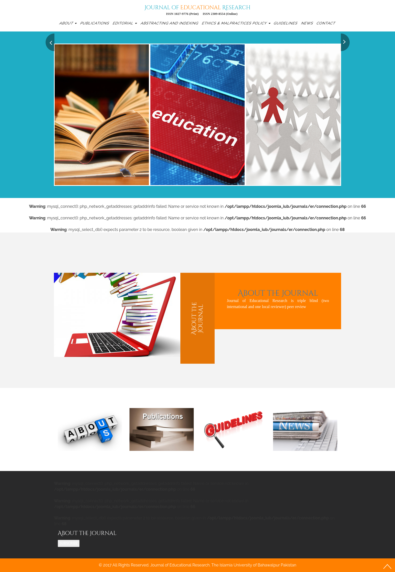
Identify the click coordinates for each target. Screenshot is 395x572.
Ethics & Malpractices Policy (236, 23)
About (68, 23)
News (307, 23)
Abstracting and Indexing (170, 23)
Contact (326, 23)
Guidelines (286, 23)
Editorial (124, 23)
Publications (95, 23)
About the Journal (278, 293)
